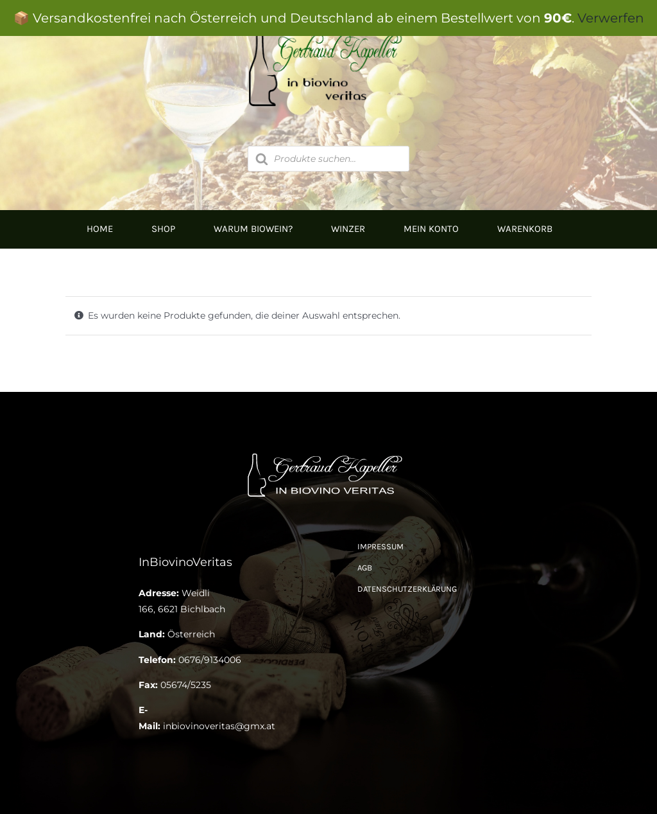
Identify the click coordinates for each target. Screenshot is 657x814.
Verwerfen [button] (610, 18)
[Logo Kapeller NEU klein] (328, 454)
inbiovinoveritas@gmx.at (219, 726)
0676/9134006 (209, 660)
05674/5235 (185, 685)
